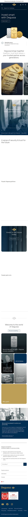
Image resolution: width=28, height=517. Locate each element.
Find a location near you (8, 435)
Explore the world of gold (10, 88)
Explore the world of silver (10, 91)
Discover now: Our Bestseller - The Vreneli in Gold (14, 1)
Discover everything (14, 330)
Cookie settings (4, 508)
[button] (14, 481)
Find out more (14, 115)
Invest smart (5, 21)
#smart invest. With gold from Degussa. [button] (10, 133)
